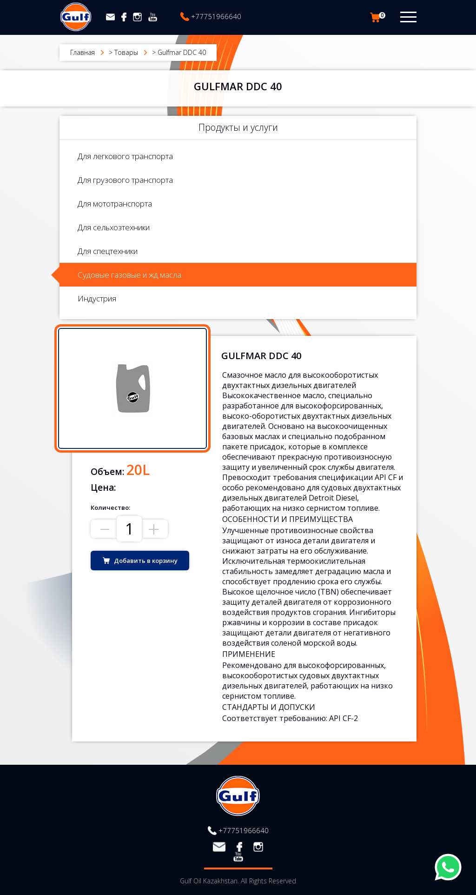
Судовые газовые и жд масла (129, 274)
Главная (82, 52)
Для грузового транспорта (125, 179)
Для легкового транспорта (125, 156)
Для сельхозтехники (114, 227)
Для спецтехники (108, 251)
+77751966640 (216, 16)
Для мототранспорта (115, 203)
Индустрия (97, 298)
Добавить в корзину (146, 560)
